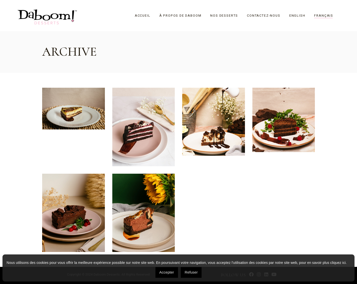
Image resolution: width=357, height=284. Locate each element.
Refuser (191, 272)
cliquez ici (338, 263)
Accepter (166, 272)
